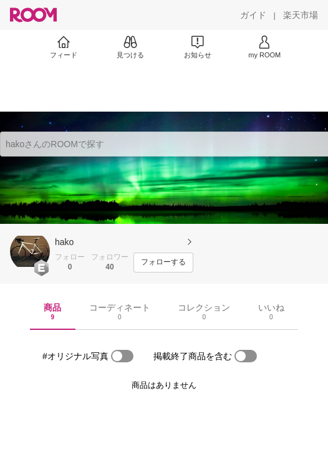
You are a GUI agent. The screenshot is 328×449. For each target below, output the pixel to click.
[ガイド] (253, 15)
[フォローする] (163, 263)
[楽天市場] (300, 15)
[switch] (122, 356)
